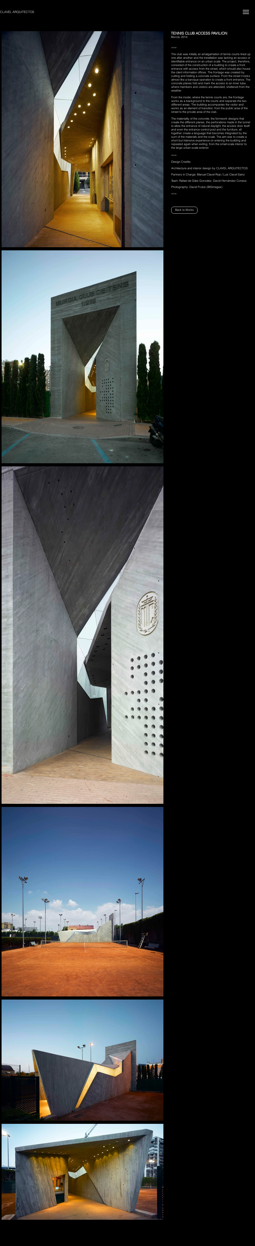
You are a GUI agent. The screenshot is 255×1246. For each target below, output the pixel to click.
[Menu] (246, 12)
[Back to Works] (184, 210)
